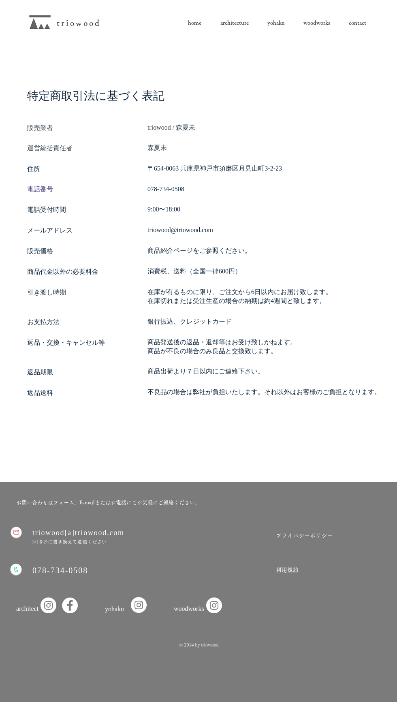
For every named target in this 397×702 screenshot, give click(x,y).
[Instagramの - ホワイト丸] (48, 605)
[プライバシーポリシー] (304, 536)
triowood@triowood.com (180, 229)
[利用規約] (287, 570)
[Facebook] (70, 605)
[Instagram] (139, 605)
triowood (79, 23)
